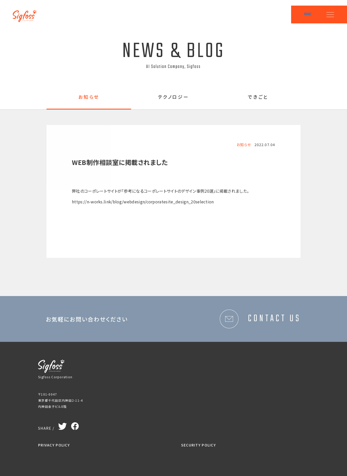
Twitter (62, 425)
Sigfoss (27, 12)
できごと (258, 97)
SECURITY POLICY (198, 444)
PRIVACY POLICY (54, 444)
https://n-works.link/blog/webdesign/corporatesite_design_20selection (143, 202)
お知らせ (88, 97)
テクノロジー (173, 97)
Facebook (75, 424)
